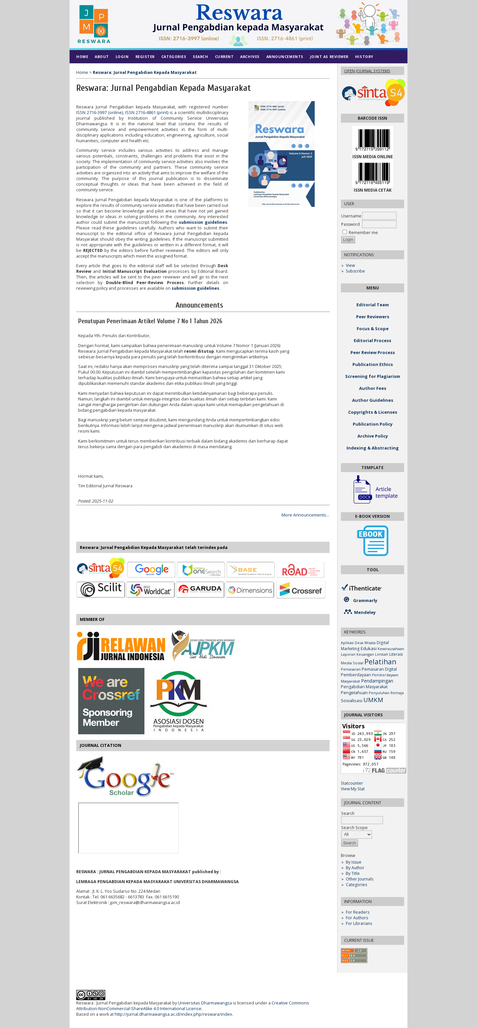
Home (82, 56)
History (364, 56)
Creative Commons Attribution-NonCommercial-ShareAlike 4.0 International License (192, 1005)
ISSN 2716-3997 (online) (99, 112)
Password (350, 224)
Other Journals (359, 879)
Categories (356, 884)
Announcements (284, 56)
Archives (249, 56)
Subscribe (355, 271)
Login (122, 56)
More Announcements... (305, 515)
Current (224, 56)
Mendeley (365, 612)
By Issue (353, 862)
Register (145, 56)
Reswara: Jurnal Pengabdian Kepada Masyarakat (145, 72)
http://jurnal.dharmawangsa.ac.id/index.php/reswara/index (173, 1014)
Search (200, 56)
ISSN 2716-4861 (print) (147, 112)
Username (351, 216)
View (350, 265)
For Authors (357, 918)
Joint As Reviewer (329, 56)
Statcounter (352, 783)
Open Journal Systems (367, 70)
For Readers (357, 912)
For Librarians (359, 923)
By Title (353, 873)
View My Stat (353, 789)
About (102, 56)
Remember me (363, 232)
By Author (355, 868)
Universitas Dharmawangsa (205, 1003)
